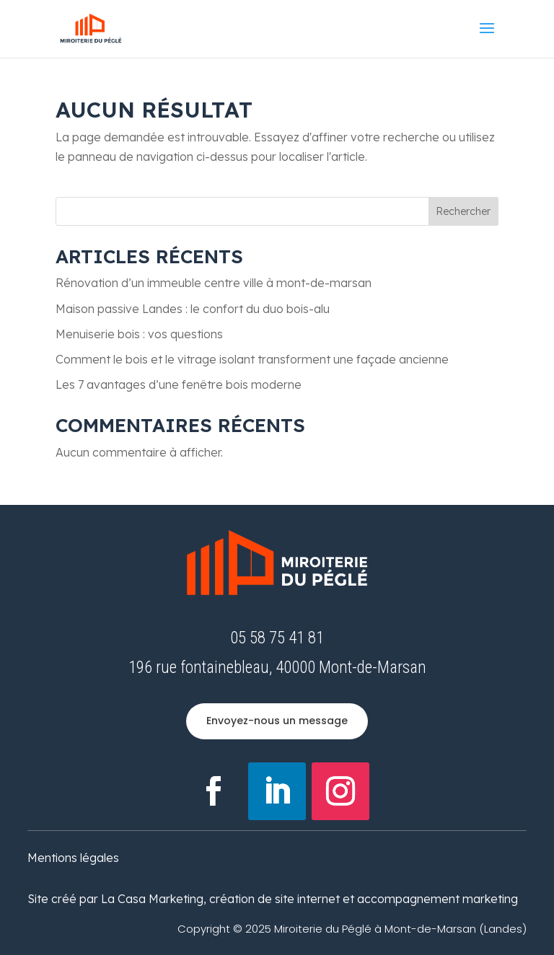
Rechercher (463, 211)
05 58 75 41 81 (277, 638)
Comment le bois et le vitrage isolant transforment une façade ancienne (252, 359)
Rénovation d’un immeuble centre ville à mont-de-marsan (213, 283)
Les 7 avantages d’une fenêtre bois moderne (179, 384)
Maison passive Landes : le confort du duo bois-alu (193, 309)
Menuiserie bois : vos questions (139, 334)
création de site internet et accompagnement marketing (363, 899)
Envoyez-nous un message (277, 720)
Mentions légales (73, 857)
